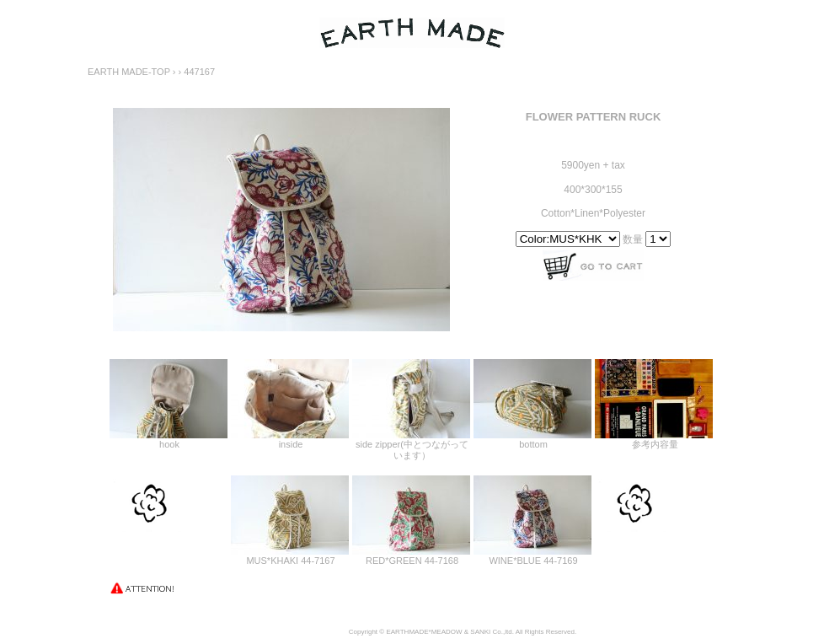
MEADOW (447, 632)
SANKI (480, 632)
